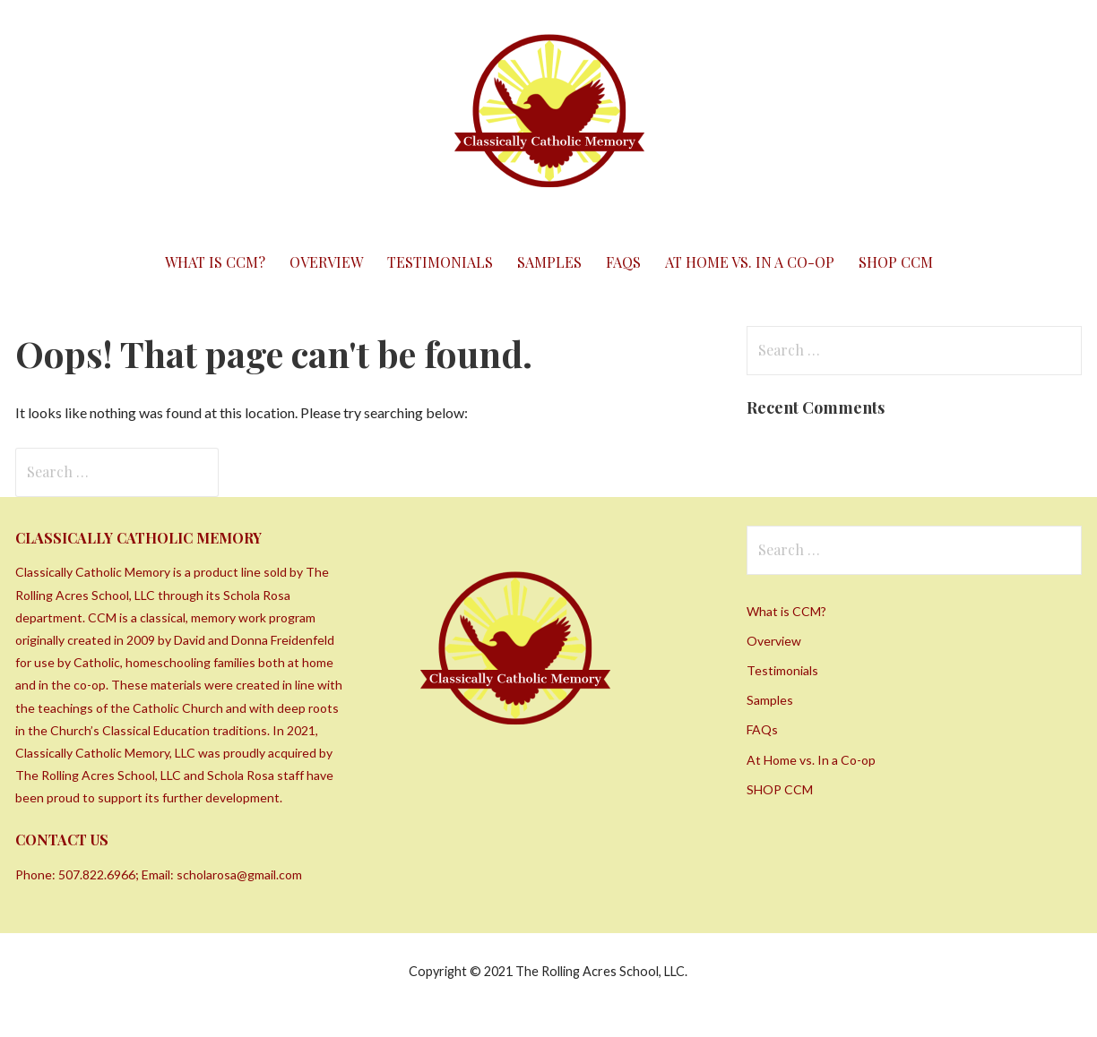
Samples (549, 262)
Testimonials (440, 262)
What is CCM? (215, 262)
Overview (326, 262)
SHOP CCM (896, 262)
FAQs (623, 262)
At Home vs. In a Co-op (749, 262)
